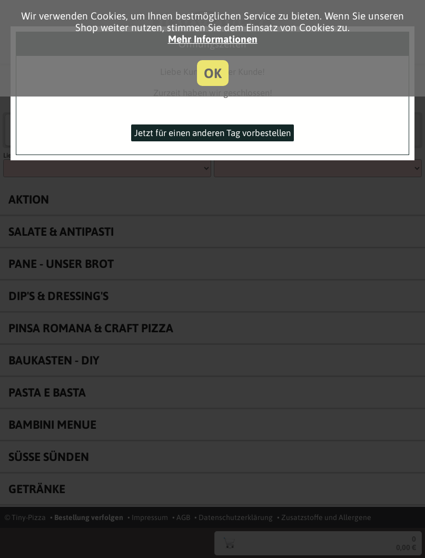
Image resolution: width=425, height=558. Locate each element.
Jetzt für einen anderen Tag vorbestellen (212, 133)
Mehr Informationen (213, 39)
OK (213, 73)
